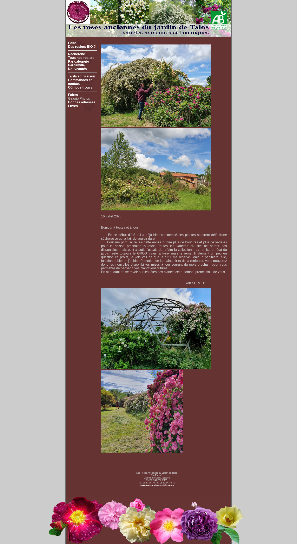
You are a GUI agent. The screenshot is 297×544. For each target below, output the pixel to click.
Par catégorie (78, 61)
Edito (72, 43)
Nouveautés (77, 69)
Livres (73, 106)
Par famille (76, 65)
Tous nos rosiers (81, 58)
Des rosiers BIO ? (82, 46)
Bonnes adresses (81, 102)
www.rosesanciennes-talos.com (157, 485)
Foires (73, 95)
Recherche (76, 54)
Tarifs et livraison (81, 76)
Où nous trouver (81, 87)
